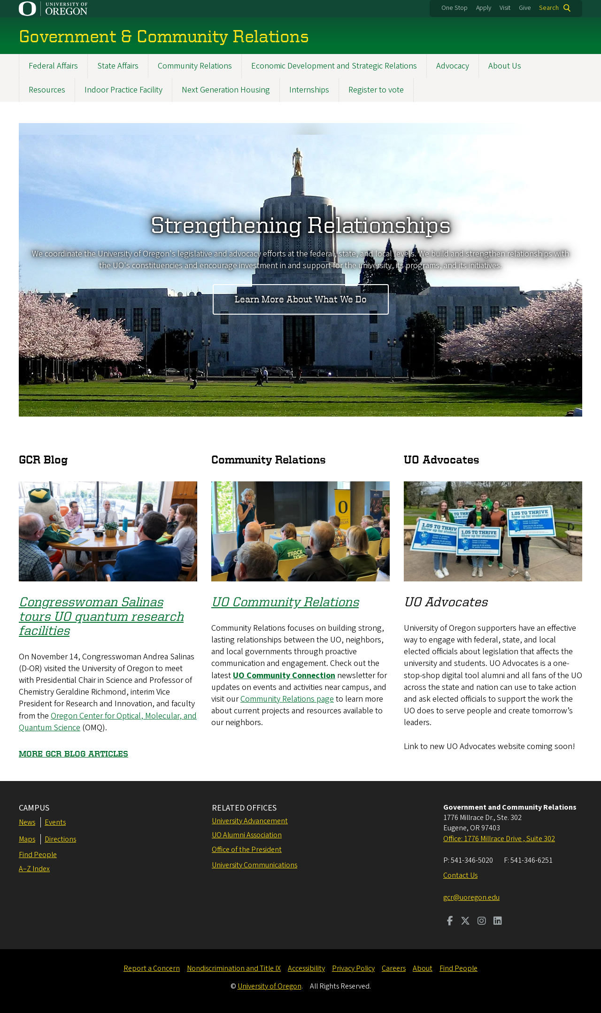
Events (55, 822)
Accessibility (306, 968)
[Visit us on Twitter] (465, 922)
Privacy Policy (353, 968)
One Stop (454, 8)
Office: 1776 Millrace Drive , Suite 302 (499, 839)
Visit (505, 8)
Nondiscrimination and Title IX (234, 968)
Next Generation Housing (226, 90)
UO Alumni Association (247, 835)
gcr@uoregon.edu (471, 897)
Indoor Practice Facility (123, 90)
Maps (27, 839)
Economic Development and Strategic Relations (334, 66)
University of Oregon (269, 986)
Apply (483, 8)
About (422, 968)
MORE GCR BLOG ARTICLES (73, 753)
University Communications (254, 865)
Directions (60, 839)
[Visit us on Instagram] (482, 922)
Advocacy (452, 66)
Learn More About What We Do (301, 299)
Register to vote (376, 90)
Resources (47, 90)
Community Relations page (287, 699)
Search (549, 8)
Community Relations (195, 66)
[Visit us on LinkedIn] (498, 922)
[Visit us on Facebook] (450, 922)
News (27, 822)
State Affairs (118, 66)
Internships (309, 90)
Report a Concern (151, 968)
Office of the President (247, 849)
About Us (504, 66)
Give (525, 8)
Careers (394, 968)
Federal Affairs (53, 66)
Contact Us (460, 875)
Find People (38, 855)
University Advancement (250, 821)
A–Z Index (34, 869)
